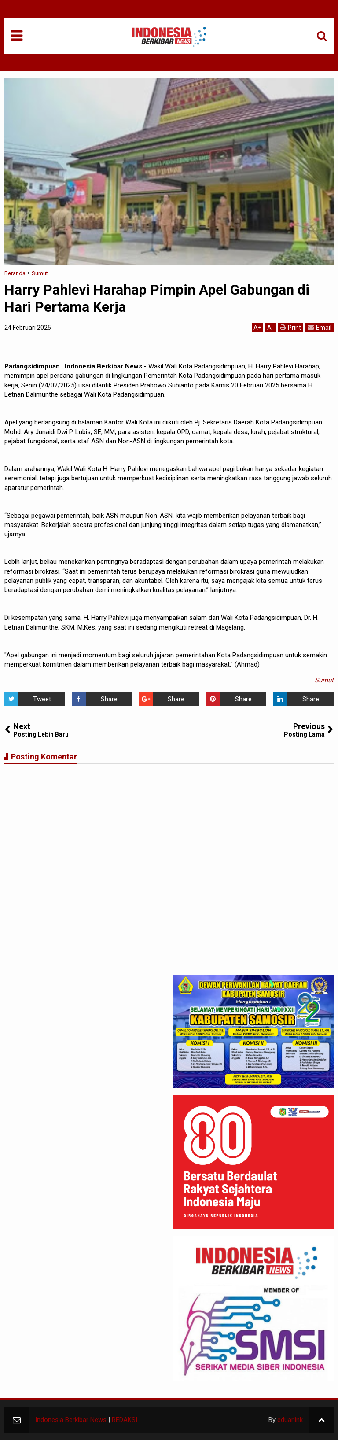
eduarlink (290, 1420)
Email (319, 327)
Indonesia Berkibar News (71, 1420)
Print (290, 327)
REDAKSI (124, 1420)
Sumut (324, 680)
